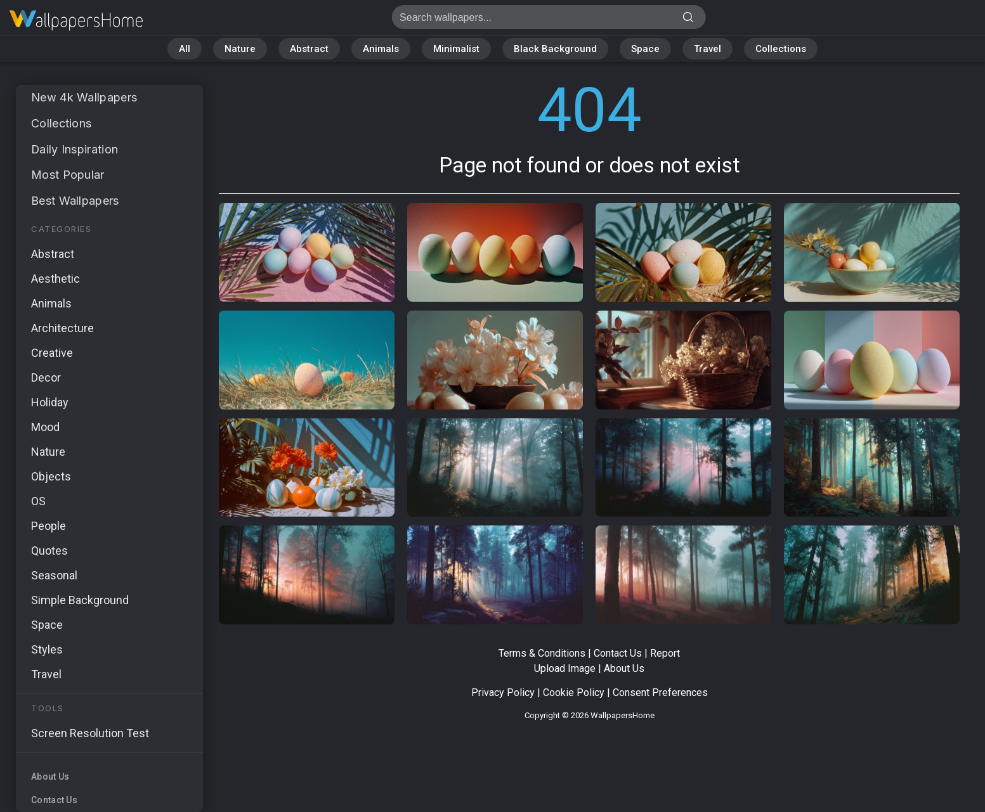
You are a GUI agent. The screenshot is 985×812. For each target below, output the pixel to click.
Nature (240, 49)
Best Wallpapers (75, 200)
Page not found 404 (76, 20)
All (184, 49)
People (48, 525)
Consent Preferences (660, 692)
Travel (707, 49)
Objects (51, 476)
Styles (47, 649)
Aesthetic (55, 278)
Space (645, 49)
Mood (45, 427)
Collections (780, 49)
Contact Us (54, 800)
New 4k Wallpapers (84, 97)
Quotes (49, 550)
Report (665, 653)
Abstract (309, 49)
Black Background (555, 49)
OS (38, 501)
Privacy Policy (503, 692)
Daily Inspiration (75, 149)
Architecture (62, 328)
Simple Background (80, 600)
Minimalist (456, 49)
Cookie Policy (573, 692)
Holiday (49, 402)
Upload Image (565, 668)
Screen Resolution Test (90, 733)
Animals (381, 49)
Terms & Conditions (542, 653)
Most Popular (68, 174)
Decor (46, 377)
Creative (52, 352)
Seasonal (54, 575)
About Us (50, 776)
